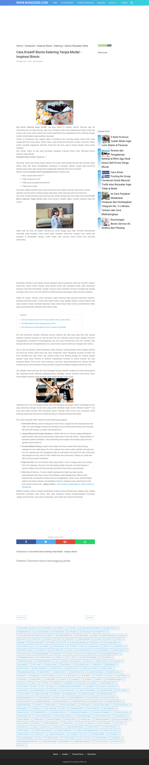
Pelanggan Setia (23, 712)
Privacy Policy (77, 754)
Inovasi (113, 686)
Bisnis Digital (56, 668)
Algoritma (116, 661)
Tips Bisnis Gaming (97, 734)
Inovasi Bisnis (103, 650)
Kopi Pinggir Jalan (24, 654)
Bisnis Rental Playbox (25, 650)
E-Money (63, 679)
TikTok (84, 734)
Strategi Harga (23, 730)
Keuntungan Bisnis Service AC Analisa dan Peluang (116, 223)
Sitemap (124, 3)
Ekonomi (88, 679)
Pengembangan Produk (25, 657)
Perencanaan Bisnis (83, 716)
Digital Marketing (56, 650)
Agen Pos (89, 661)
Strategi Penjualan (110, 730)
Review (108, 639)
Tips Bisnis (73, 632)
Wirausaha (65, 741)
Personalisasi (121, 716)
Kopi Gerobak (93, 698)
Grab (34, 686)
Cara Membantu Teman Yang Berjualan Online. (38, 323)
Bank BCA (97, 665)
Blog (35, 628)
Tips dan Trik (35, 639)
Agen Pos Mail (102, 661)
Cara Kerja (72, 676)
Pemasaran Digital (24, 632)
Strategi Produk (23, 734)
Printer (58, 657)
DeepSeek (41, 650)
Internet (49, 635)
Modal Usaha (22, 646)
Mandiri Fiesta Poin (79, 701)
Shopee (119, 639)
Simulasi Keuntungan (75, 727)
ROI (67, 657)
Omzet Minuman (50, 709)
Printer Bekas (70, 719)
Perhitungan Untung (103, 716)
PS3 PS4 (69, 654)
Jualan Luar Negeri (41, 694)
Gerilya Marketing (107, 683)
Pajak (79, 654)
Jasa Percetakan (106, 690)
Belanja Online (23, 668)
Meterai (38, 705)
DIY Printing (21, 679)
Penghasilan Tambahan (101, 712)
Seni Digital (46, 727)
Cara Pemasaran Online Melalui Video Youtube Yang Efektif (43, 327)
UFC (80, 738)
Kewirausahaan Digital (25, 698)
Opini (62, 709)
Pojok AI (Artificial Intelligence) (29, 635)
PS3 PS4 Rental (93, 709)
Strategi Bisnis (58, 646)
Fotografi (44, 683)
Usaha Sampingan (44, 661)
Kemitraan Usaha (106, 694)
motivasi (20, 745)
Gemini (93, 683)
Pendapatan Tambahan (79, 712)
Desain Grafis (36, 679)
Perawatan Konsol (122, 712)
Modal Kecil (21, 639)
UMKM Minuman (101, 738)
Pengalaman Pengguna (110, 654)
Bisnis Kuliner (107, 668)
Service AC (59, 727)
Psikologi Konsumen (121, 719)
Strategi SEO (39, 734)
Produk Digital (59, 632)
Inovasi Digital (22, 690)
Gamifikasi (69, 683)
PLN (33, 646)
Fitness (33, 683)
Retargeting (68, 723)
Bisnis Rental (119, 646)
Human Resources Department (70, 686)
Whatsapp (21, 643)
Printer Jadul (86, 719)
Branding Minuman (96, 672)
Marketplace (101, 632)
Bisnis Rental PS (60, 672)
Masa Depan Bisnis (23, 705)
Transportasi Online (25, 661)
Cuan (110, 676)
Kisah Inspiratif (44, 698)
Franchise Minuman (78, 643)
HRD (42, 686)
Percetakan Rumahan (63, 716)
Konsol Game (60, 698)
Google (112, 3)
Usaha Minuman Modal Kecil (27, 741)
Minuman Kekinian (42, 654)
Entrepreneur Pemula (114, 679)
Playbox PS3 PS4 (45, 657)
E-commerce (75, 679)
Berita (59, 639)
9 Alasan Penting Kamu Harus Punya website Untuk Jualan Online (45, 320)
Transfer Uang (52, 738)
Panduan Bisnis (109, 709)
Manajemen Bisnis (61, 701)
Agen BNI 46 (77, 661)
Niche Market (22, 709)
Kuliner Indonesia (23, 701)
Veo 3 (57, 661)
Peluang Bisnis (67, 3)
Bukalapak (35, 676)
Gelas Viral (82, 683)
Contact (65, 754)
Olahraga (35, 709)
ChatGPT (63, 643)
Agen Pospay (93, 646)
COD (61, 676)
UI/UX (89, 738)
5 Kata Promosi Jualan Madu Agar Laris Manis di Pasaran (116, 141)
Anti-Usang (37, 665)
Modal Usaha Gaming (102, 705)
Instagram (53, 690)
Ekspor (98, 679)
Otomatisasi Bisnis (76, 709)
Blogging (101, 3)
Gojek (70, 650)
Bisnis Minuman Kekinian (26, 672)
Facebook (60, 628)
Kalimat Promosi (119, 650)
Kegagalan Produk (88, 694)
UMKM (95, 635)
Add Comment (38, 61)
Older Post (89, 617)
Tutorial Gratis (68, 738)
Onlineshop (57, 654)
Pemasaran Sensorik (58, 712)
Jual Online (121, 690)
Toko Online (105, 657)
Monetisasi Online (121, 705)
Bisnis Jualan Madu (37, 643)
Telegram (73, 734)
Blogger (98, 639)
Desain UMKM (50, 679)
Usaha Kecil (116, 738)
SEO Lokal (119, 723)
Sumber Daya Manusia (56, 734)
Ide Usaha (101, 686)
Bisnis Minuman (84, 639)
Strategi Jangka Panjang (43, 730)
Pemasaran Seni (40, 712)
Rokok (80, 723)
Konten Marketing (76, 698)
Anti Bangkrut (22, 665)
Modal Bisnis (51, 705)
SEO (75, 657)
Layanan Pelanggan (42, 701)
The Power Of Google (76, 646)
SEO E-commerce (105, 723)
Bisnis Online (110, 628)
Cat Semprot (85, 676)
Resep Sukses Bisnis (52, 723)
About (55, 754)
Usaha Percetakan (49, 741)
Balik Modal (66, 665)
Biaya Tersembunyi (40, 668)
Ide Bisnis (90, 686)
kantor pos (117, 741)
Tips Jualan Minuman (24, 738)
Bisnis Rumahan (107, 635)
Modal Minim (85, 705)
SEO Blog (91, 723)
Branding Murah (114, 672)
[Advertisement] (74, 24)
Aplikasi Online (51, 665)
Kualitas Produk (109, 698)
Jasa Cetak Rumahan (87, 690)
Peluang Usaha (82, 635)
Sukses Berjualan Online (90, 628)
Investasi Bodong (68, 690)
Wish (66, 661)
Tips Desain (113, 734)
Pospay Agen (38, 719)
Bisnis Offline (44, 672)
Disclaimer (92, 754)
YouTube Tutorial (101, 741)
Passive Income (91, 654)
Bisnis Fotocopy (72, 668)
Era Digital (21, 683)
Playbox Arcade (23, 719)
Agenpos (48, 639)
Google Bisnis (22, 686)
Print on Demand (54, 719)
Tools (39, 738)
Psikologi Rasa (22, 723)
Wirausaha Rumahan (82, 741)
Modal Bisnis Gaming (68, 705)
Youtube (72, 628)
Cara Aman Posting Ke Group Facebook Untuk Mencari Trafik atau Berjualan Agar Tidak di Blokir (116, 180)
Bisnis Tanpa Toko (77, 672)
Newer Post (21, 617)
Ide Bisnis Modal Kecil (85, 650)
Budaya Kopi (21, 676)
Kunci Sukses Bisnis (110, 643)
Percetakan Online (43, 716)
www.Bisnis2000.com (32, 2)
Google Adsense (43, 632)
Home (55, 3)
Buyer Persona (49, 676)
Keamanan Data (70, 694)
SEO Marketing (22, 727)
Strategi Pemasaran (88, 657)
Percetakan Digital (24, 716)
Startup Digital (93, 727)
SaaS (35, 727)
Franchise (56, 683)
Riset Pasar (43, 646)
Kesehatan (94, 643)
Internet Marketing (85, 3)
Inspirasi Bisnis (38, 690)
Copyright (99, 676)
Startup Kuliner (110, 727)
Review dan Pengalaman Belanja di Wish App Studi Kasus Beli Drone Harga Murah (116, 158)
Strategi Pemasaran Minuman (87, 730)
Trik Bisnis (47, 628)
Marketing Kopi (96, 701)
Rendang (36, 723)
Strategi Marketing (64, 730)
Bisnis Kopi (70, 639)
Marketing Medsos (114, 701)
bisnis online (86, 632)
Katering (56, 694)
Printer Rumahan (102, 719)
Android (106, 646)
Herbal (51, 686)
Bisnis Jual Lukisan (90, 668)
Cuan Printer (121, 676)
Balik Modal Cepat (82, 665)
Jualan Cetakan (23, 694)
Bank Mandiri (110, 665)
